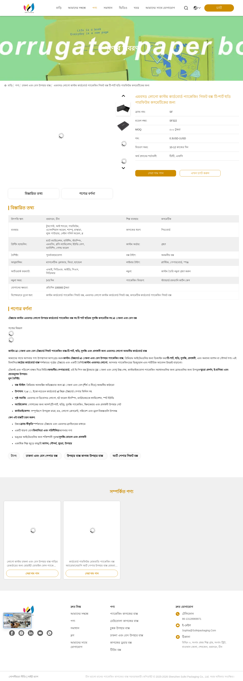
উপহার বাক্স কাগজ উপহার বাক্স (85, 455)
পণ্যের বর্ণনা (87, 193)
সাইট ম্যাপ (33, 676)
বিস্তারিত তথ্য (33, 193)
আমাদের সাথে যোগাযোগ (160, 7)
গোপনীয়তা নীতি (17, 676)
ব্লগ (72, 635)
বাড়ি (58, 7)
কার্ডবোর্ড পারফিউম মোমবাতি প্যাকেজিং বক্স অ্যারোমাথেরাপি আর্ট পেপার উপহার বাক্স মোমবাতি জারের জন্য (92, 564)
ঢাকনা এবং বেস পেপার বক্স (41, 455)
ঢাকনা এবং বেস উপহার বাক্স (36, 85)
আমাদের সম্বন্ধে (77, 7)
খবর (136, 7)
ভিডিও (123, 7)
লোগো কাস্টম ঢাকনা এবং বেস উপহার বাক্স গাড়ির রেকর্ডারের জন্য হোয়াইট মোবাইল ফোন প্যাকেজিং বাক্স (32, 564)
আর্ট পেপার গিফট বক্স (125, 455)
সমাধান (108, 7)
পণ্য (94, 7)
